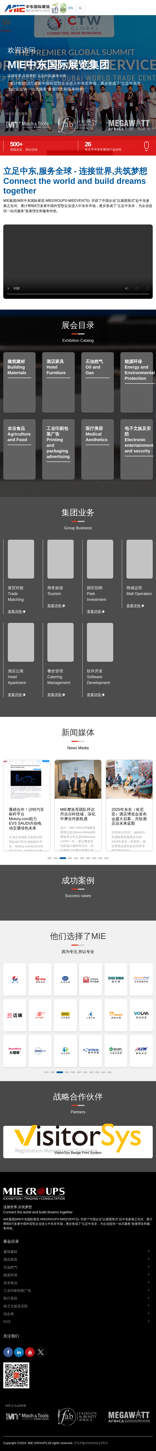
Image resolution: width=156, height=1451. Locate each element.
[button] (49, 858)
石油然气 (10, 1267)
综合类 (8, 1314)
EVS (6, 1322)
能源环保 (10, 1275)
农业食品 (10, 1283)
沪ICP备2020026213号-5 (91, 1443)
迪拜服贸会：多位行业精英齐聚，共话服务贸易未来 (26, 814)
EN (70, 8)
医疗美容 (10, 1298)
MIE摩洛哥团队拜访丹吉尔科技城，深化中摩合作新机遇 (129, 814)
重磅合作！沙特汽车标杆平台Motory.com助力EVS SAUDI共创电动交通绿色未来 (77, 818)
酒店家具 (10, 1259)
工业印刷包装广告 (17, 1290)
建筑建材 (10, 1252)
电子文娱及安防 (15, 1306)
